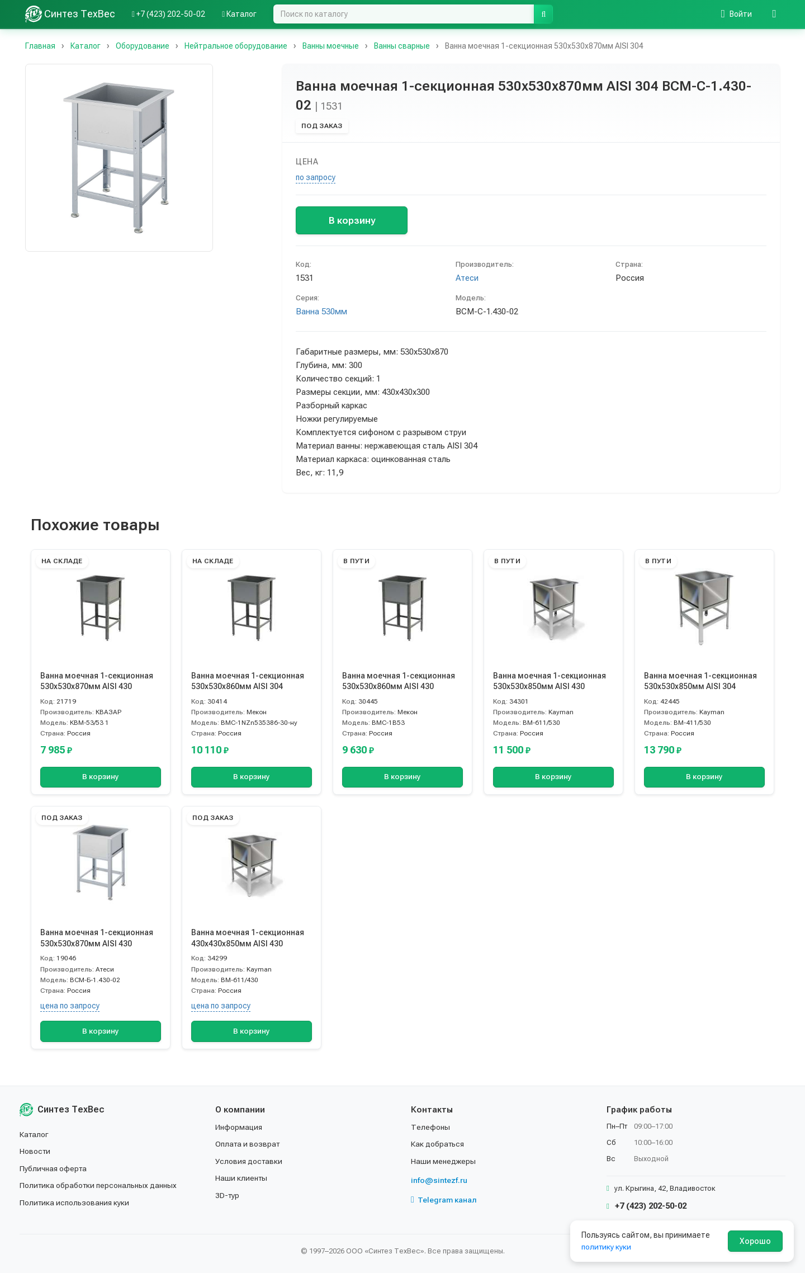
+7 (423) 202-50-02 (646, 1206)
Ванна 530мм (321, 312)
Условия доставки (249, 1161)
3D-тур (227, 1195)
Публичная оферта (54, 1168)
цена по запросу (70, 1005)
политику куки (606, 1246)
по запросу (315, 177)
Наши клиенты (241, 1177)
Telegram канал (444, 1199)
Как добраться (438, 1143)
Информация (239, 1127)
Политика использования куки (75, 1202)
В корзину (352, 220)
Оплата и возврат (248, 1143)
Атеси (467, 278)
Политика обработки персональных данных (99, 1185)
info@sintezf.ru (439, 1180)
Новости (35, 1151)
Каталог (35, 1134)
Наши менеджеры (443, 1161)
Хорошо (755, 1241)
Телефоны (430, 1127)
